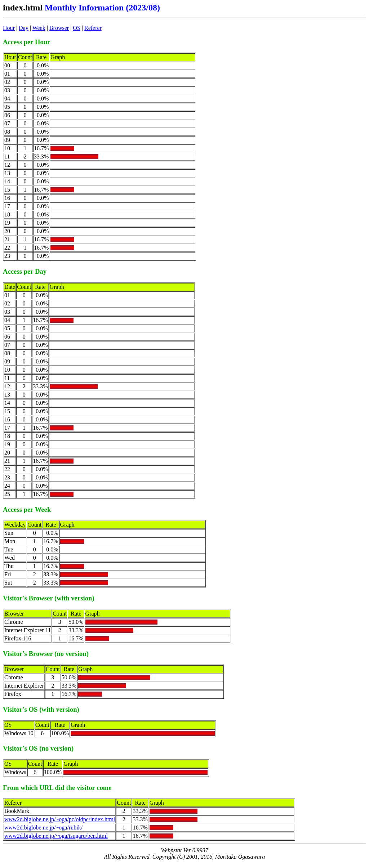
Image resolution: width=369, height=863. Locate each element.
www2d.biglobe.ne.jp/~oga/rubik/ (43, 827)
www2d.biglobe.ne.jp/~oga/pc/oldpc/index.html (59, 819)
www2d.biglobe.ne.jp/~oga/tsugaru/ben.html (56, 836)
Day (23, 28)
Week (38, 28)
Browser (59, 28)
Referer (93, 28)
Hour (9, 28)
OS (76, 28)
